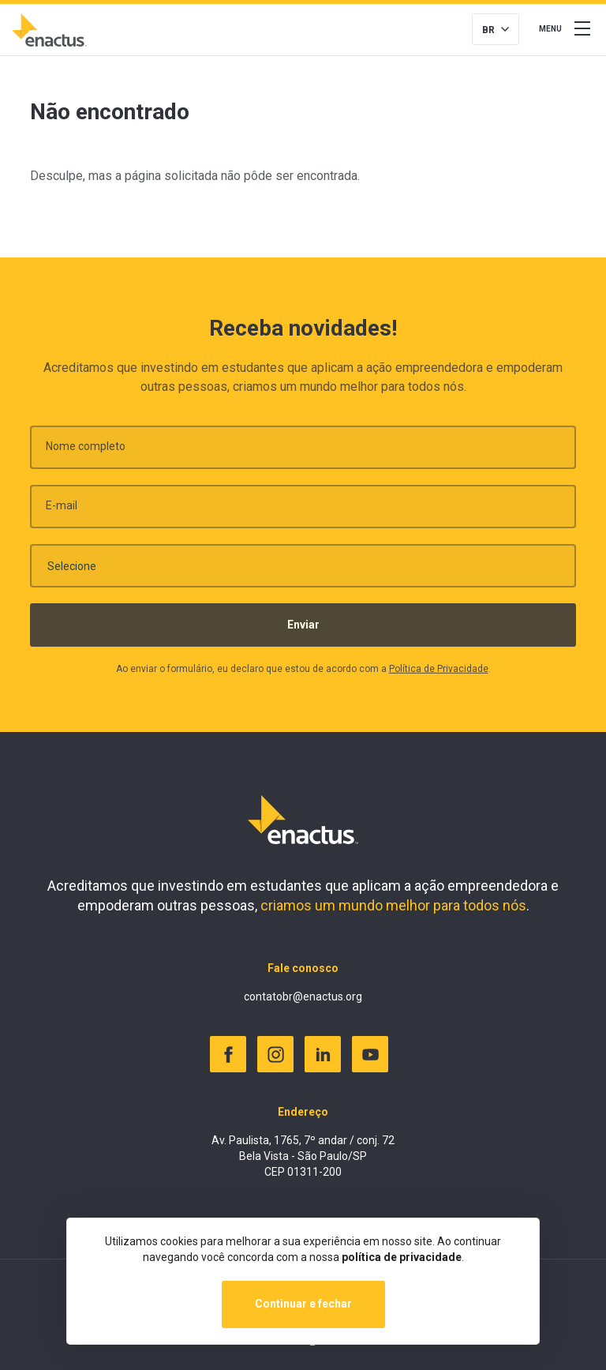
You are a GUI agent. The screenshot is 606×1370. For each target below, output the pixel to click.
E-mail (61, 510)
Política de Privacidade (438, 673)
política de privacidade (402, 1257)
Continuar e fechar (303, 1303)
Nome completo (85, 451)
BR (488, 30)
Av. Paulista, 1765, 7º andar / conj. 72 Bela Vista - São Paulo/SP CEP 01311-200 (303, 1155)
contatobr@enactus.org (303, 996)
